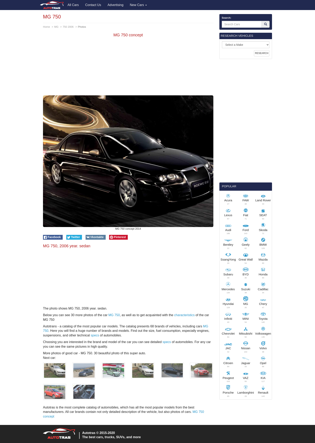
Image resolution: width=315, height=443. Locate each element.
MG (56, 26)
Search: (226, 17)
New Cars (138, 5)
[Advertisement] (128, 67)
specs (95, 335)
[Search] (266, 24)
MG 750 (114, 315)
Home (46, 26)
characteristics (184, 315)
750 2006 (68, 26)
